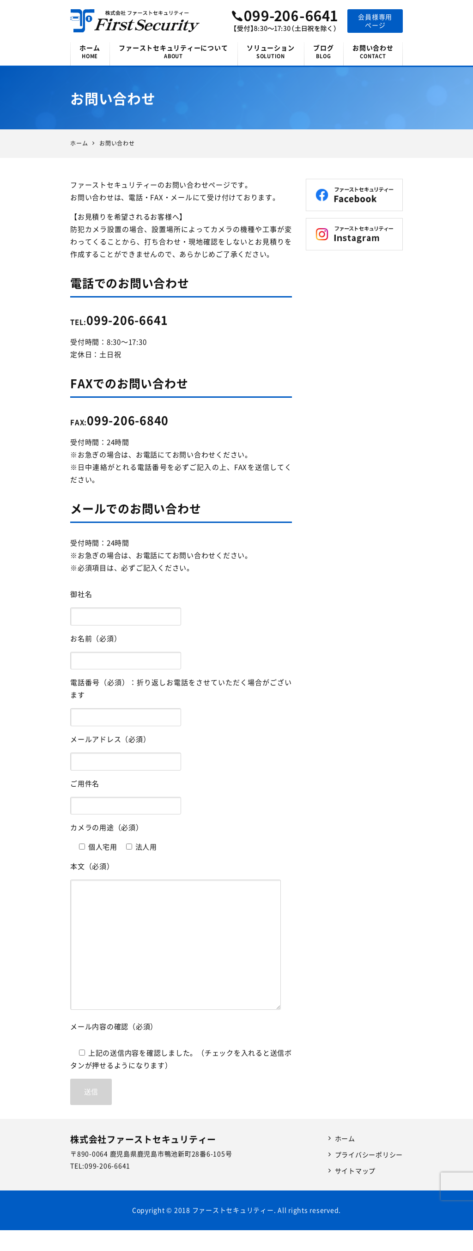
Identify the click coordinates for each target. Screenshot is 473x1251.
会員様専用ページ (375, 21)
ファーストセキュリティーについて (173, 51)
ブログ (323, 51)
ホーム (90, 51)
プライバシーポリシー (369, 1154)
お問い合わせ (373, 51)
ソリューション (270, 51)
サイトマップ (355, 1170)
